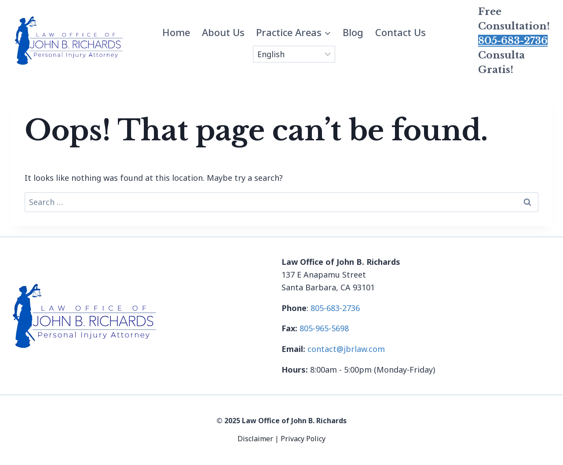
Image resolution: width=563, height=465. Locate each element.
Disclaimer (256, 438)
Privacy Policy (303, 438)
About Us (223, 32)
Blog (353, 32)
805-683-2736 (513, 41)
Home (176, 32)
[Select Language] (294, 54)
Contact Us (400, 32)
